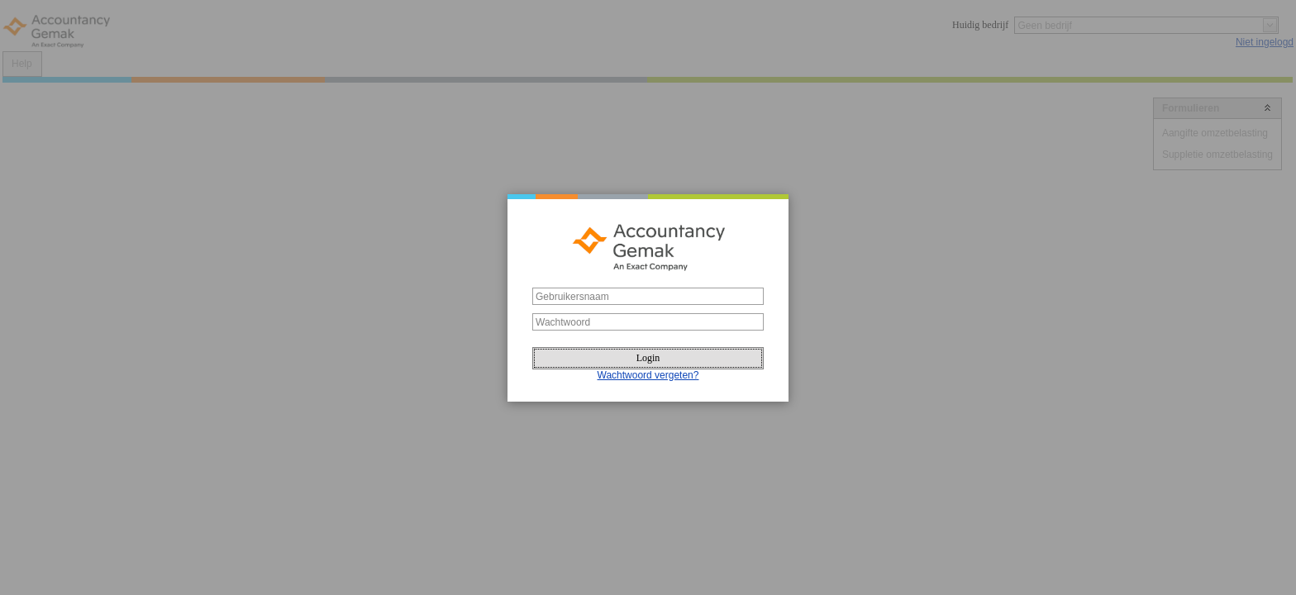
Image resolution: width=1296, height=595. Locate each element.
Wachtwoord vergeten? (648, 375)
